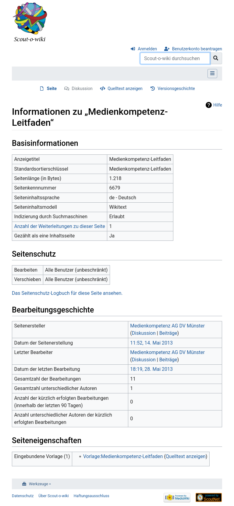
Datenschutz (23, 495)
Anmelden (147, 48)
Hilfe (217, 105)
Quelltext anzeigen (125, 88)
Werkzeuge (38, 484)
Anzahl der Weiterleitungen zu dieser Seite (59, 226)
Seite (52, 88)
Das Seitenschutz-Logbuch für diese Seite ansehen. (67, 293)
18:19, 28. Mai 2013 (151, 369)
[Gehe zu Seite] (216, 58)
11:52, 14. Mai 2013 (151, 343)
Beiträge (168, 333)
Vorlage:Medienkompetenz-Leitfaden (123, 456)
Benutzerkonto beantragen (197, 48)
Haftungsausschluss (91, 495)
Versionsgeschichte (176, 88)
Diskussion (82, 88)
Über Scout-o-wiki (53, 495)
